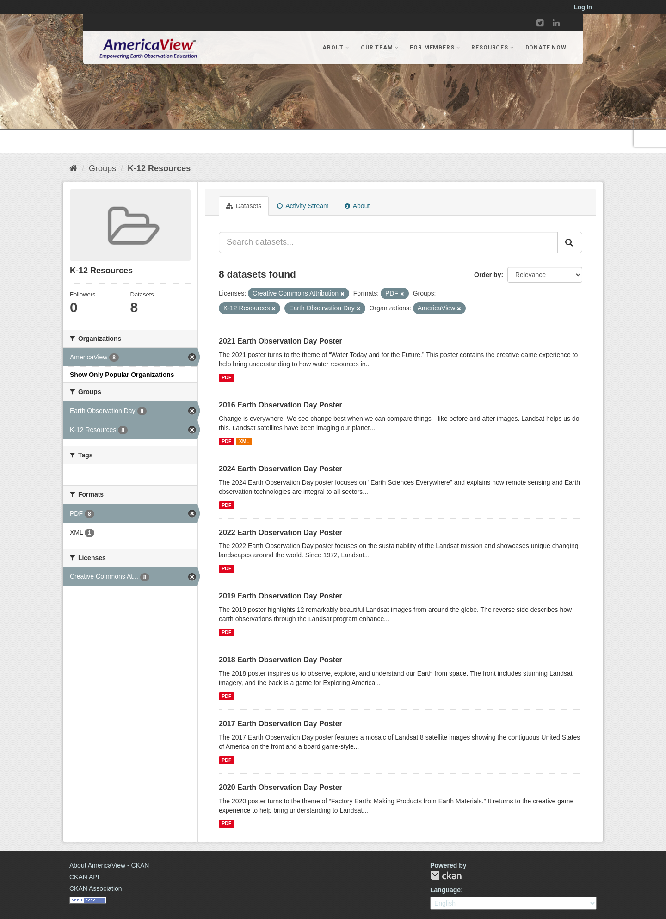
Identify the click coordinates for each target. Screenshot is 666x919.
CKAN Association (95, 888)
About (357, 206)
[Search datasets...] (388, 242)
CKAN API (84, 877)
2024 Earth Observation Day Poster (280, 469)
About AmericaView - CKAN (109, 865)
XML (244, 441)
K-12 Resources (159, 168)
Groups (102, 168)
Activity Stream (302, 206)
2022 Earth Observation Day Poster (280, 533)
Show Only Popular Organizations (122, 374)
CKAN (446, 876)
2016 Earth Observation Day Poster (280, 405)
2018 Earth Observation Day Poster (280, 660)
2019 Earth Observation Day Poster (280, 596)
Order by (487, 274)
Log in (583, 7)
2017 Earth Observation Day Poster (280, 724)
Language (445, 890)
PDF (226, 377)
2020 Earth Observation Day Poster (280, 787)
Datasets (243, 206)
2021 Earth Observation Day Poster (280, 341)
